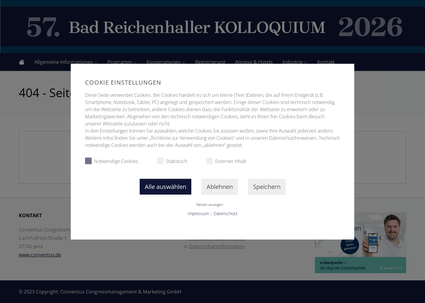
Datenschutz (225, 213)
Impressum (198, 213)
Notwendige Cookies (111, 161)
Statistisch (172, 161)
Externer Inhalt (226, 161)
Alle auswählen (165, 187)
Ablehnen (220, 187)
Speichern (267, 187)
